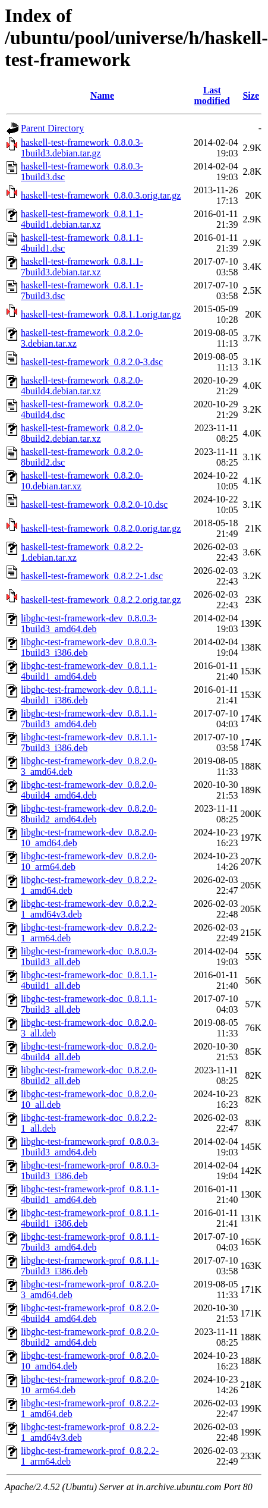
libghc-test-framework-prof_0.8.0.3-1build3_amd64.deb (90, 1146)
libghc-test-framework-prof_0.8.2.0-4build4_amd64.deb (90, 1313)
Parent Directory (52, 128)
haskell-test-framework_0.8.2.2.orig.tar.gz (101, 600)
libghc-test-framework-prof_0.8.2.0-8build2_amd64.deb (90, 1337)
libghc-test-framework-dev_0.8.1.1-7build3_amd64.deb (89, 718)
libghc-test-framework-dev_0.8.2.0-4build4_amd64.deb (89, 790)
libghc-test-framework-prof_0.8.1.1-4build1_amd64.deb (90, 1194)
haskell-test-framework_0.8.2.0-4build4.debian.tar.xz (82, 385)
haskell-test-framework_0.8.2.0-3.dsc (92, 362)
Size (250, 95)
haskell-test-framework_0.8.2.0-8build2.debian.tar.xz (82, 433)
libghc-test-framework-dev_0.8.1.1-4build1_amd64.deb (89, 671)
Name (102, 95)
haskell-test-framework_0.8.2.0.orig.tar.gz (101, 528)
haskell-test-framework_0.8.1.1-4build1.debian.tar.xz (82, 219)
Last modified (212, 95)
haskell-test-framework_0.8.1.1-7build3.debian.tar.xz (82, 266)
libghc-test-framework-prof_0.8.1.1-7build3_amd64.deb (90, 1241)
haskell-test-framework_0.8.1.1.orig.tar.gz (101, 314)
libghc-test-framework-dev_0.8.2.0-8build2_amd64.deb (89, 813)
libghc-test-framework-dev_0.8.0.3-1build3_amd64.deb (89, 623)
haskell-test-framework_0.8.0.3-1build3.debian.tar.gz (82, 147)
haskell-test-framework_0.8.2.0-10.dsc (94, 504)
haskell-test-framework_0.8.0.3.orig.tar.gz (101, 195)
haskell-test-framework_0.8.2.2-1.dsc (92, 576)
